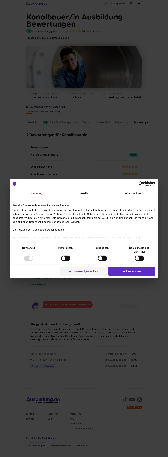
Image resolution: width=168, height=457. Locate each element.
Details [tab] (84, 193)
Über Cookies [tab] (133, 193)
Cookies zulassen (132, 271)
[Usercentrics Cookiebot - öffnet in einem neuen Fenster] (141, 183)
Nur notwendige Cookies (83, 271)
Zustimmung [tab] (34, 193)
